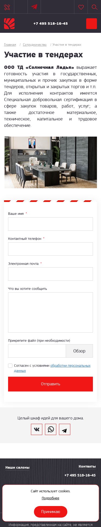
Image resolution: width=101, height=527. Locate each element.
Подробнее (50, 498)
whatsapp (50, 429)
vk (36, 429)
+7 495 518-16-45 (50, 23)
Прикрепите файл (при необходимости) (39, 340)
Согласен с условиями (52, 368)
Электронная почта (25, 263)
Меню (91, 23)
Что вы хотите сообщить (27, 288)
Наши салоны (17, 467)
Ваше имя (17, 213)
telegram (64, 429)
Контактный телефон (26, 238)
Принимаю (50, 511)
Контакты (87, 466)
